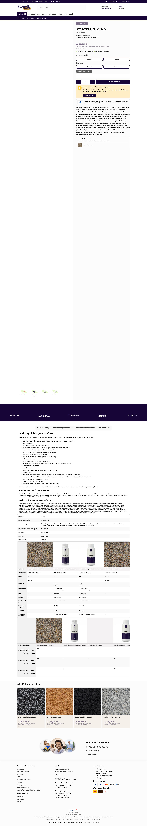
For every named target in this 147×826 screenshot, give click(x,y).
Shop (23, 18)
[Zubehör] (44, 14)
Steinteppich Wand (84, 819)
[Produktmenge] (85, 82)
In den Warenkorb (113, 82)
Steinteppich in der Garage (70, 819)
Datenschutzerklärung (23, 779)
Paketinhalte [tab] (104, 428)
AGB (18, 777)
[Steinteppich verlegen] (55, 14)
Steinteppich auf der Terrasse (92, 817)
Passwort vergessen (23, 771)
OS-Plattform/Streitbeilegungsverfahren (28, 790)
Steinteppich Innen (47, 817)
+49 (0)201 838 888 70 (111, 1)
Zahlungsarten (21, 785)
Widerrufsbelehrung (23, 787)
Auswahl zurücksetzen (84, 71)
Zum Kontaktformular (92, 750)
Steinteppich (30, 18)
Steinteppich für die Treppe (54, 819)
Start (18, 18)
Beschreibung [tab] (43, 428)
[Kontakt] (71, 14)
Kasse (19, 802)
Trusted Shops (94, 822)
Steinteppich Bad (96, 819)
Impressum (20, 774)
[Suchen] (82, 7)
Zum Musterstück (89, 95)
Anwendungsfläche (83, 55)
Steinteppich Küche (107, 817)
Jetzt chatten (92, 754)
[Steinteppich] (22, 14)
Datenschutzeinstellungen (73, 814)
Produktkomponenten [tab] (85, 428)
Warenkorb (20, 799)
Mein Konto (20, 769)
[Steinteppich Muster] (34, 14)
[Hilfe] (65, 14)
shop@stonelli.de (125, 1)
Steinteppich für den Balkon (75, 817)
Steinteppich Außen (60, 817)
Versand (19, 782)
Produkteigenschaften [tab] (62, 428)
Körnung (79, 63)
